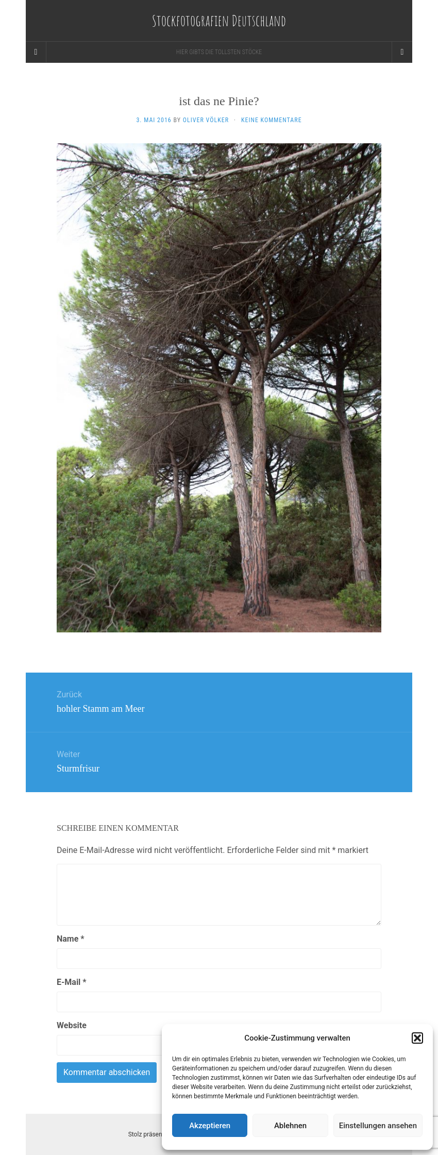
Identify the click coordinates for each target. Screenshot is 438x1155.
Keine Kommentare (271, 120)
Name (71, 939)
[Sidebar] (36, 52)
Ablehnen (290, 1125)
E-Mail (72, 982)
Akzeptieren (209, 1125)
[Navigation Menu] (402, 52)
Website (72, 1025)
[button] (417, 1038)
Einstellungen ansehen (378, 1125)
